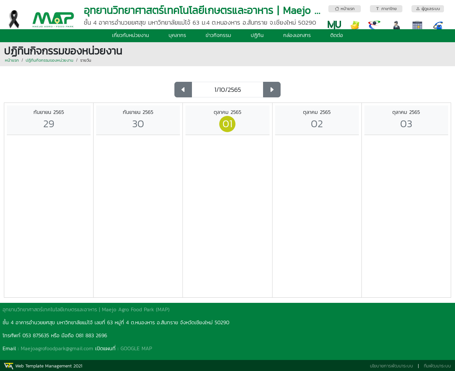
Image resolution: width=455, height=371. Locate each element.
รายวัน (85, 60)
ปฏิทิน (257, 35)
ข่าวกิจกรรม (218, 35)
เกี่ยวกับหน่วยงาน (130, 35)
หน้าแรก (12, 60)
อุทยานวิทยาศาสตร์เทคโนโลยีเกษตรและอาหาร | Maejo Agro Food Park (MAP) (86, 309)
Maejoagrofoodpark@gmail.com (57, 348)
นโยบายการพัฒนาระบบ (391, 366)
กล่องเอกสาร (297, 35)
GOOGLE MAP (136, 348)
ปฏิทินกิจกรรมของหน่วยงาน (49, 60)
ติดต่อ (336, 35)
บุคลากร (177, 35)
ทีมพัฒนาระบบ (437, 366)
